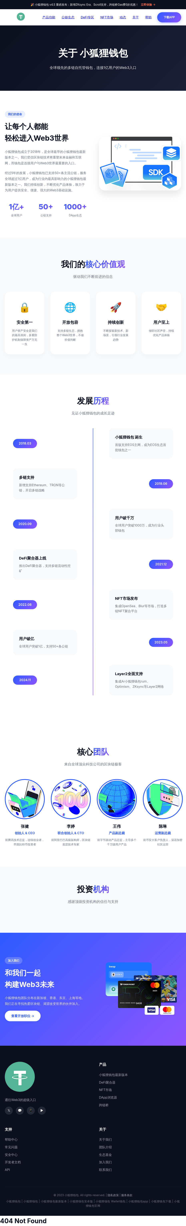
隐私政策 (113, 1195)
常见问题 (11, 1147)
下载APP (169, 17)
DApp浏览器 (108, 1097)
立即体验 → (148, 4)
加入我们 (105, 1162)
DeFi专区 (87, 17)
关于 (135, 17)
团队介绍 (105, 1147)
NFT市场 (106, 17)
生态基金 (105, 1155)
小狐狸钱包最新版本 (113, 1075)
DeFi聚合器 (107, 1082)
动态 (123, 17)
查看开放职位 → (22, 1016)
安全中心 (11, 1155)
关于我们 (105, 1139)
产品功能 (48, 17)
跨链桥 (104, 1105)
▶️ (41, 1110)
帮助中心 (11, 1139)
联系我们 (105, 1170)
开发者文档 (13, 1162)
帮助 (148, 17)
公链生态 (68, 17)
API (7, 1170)
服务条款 (126, 1195)
